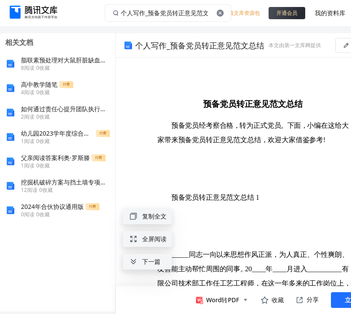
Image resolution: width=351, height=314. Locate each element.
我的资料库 (330, 13)
